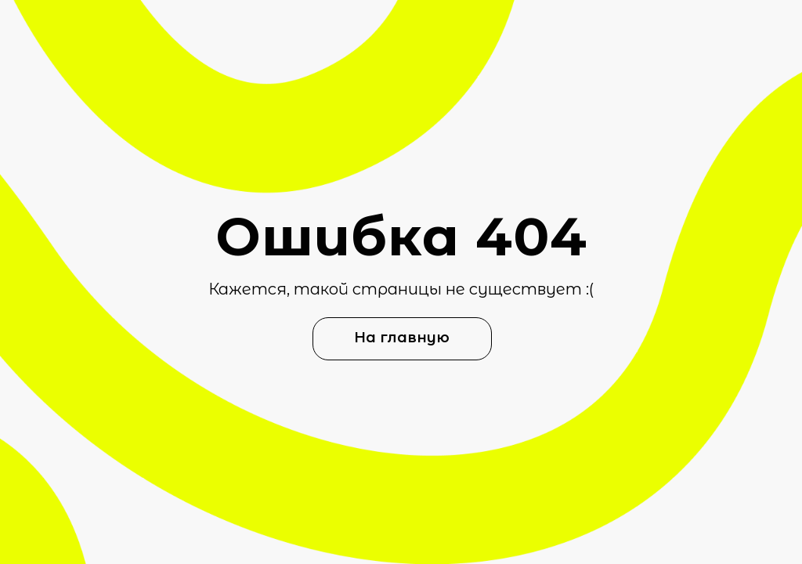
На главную (402, 337)
